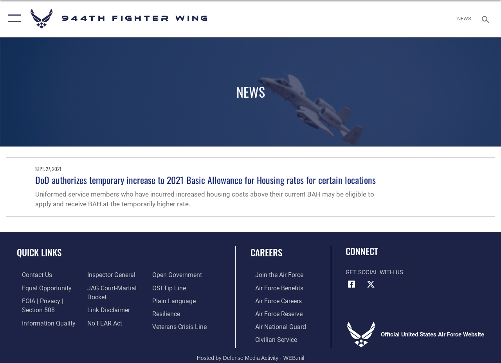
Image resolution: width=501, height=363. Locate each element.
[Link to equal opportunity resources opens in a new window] (40, 287)
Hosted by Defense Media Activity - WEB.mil (251, 355)
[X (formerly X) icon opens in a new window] (371, 284)
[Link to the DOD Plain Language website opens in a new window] (173, 299)
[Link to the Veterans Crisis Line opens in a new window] (180, 324)
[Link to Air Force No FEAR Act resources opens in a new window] (102, 321)
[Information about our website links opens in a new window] (105, 308)
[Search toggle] (487, 18)
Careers (266, 252)
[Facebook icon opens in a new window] (351, 284)
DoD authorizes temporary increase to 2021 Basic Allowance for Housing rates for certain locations (205, 180)
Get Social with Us (374, 272)
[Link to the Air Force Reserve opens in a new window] (273, 312)
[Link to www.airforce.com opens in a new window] (273, 274)
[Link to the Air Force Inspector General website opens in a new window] (108, 274)
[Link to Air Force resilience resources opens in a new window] (167, 312)
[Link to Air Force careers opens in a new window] (273, 299)
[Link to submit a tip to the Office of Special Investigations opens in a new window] (169, 287)
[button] (12, 18)
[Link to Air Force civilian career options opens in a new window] (270, 337)
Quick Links (39, 252)
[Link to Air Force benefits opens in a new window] (273, 287)
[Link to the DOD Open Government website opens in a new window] (177, 274)
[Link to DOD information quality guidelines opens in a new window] (42, 321)
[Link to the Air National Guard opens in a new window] (274, 324)
